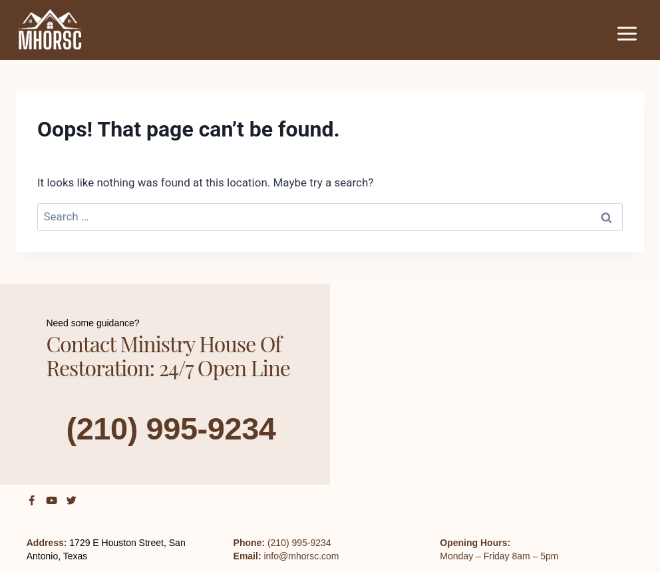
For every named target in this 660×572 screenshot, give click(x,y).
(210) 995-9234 (170, 427)
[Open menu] (626, 33)
